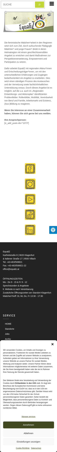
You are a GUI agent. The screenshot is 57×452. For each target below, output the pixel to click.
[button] (52, 344)
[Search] (39, 5)
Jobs (7, 334)
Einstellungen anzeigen (28, 441)
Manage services (28, 417)
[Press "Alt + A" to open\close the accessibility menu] (53, 230)
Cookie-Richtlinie (22, 448)
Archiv (8, 339)
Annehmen (28, 424)
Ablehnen (28, 433)
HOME (8, 324)
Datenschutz (36, 448)
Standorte (9, 329)
